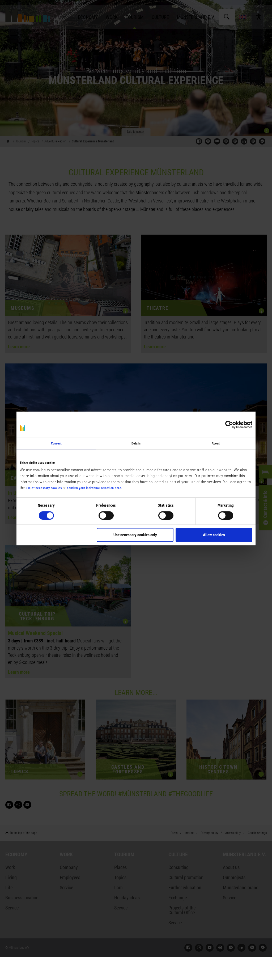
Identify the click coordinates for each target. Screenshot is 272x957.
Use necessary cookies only (135, 535)
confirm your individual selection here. (94, 488)
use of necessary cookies (44, 488)
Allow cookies (214, 535)
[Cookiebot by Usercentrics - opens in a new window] (229, 425)
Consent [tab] (56, 443)
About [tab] (216, 443)
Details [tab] (136, 443)
